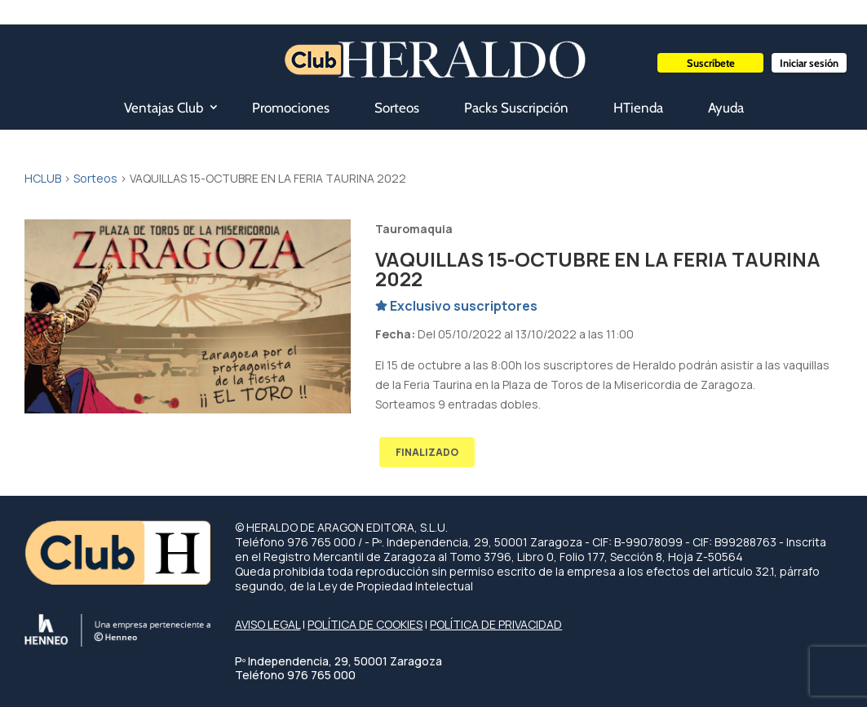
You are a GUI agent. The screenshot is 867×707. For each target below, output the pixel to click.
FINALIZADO (427, 452)
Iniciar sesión (809, 62)
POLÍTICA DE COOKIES (364, 624)
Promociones (291, 107)
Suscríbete (711, 62)
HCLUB (42, 178)
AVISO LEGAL (267, 624)
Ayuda (726, 107)
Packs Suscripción (516, 107)
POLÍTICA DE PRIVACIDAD (496, 624)
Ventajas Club (163, 107)
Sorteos (396, 107)
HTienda (638, 107)
